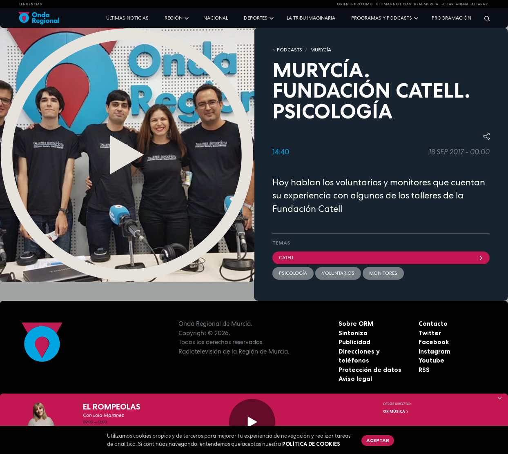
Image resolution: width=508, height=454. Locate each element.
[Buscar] (484, 18)
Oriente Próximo (355, 4)
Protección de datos (370, 370)
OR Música (396, 411)
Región (174, 18)
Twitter (430, 333)
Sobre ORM (356, 323)
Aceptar (377, 440)
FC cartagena (454, 4)
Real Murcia (426, 4)
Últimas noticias (127, 18)
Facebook (434, 342)
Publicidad (354, 342)
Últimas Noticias (393, 4)
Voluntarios (338, 273)
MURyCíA (320, 50)
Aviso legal (355, 379)
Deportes (255, 18)
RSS (424, 370)
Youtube (431, 360)
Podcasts (289, 50)
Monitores (383, 273)
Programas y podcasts (381, 18)
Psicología (293, 273)
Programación (451, 18)
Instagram (434, 351)
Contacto (433, 323)
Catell (381, 257)
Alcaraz (479, 4)
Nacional (215, 18)
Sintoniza (353, 333)
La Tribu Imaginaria (311, 18)
